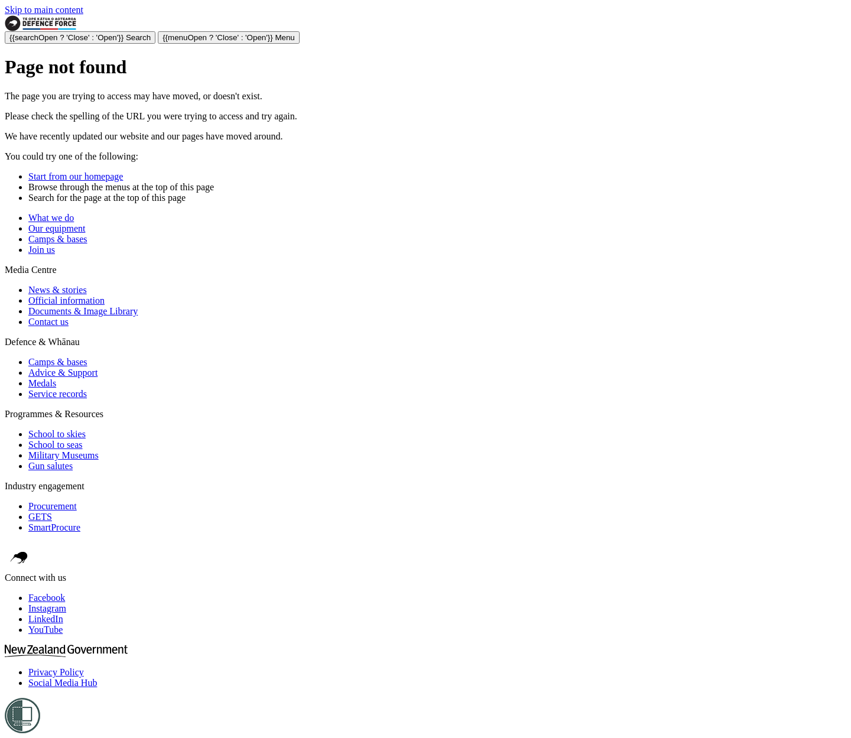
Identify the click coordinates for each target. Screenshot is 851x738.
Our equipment (56, 228)
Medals (42, 383)
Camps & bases (57, 239)
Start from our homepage (75, 176)
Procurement (52, 506)
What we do (51, 218)
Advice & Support (63, 373)
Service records (57, 394)
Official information (66, 300)
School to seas (55, 445)
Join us (41, 250)
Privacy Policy (56, 672)
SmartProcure (54, 527)
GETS (40, 517)
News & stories (57, 290)
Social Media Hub (62, 683)
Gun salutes (50, 466)
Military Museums (63, 455)
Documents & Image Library (83, 311)
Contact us (48, 322)
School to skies (57, 434)
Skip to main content (44, 10)
